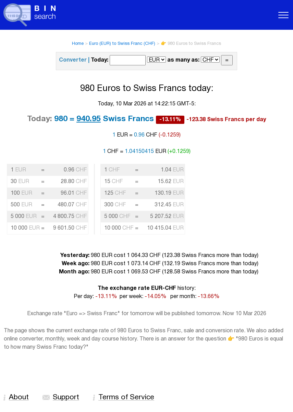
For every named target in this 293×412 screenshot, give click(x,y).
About (19, 397)
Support (66, 397)
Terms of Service (126, 397)
